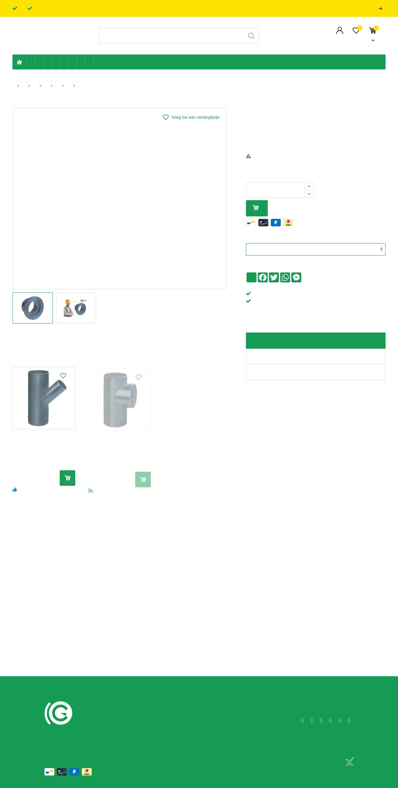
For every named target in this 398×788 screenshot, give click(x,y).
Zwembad (90, 61)
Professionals (381, 8)
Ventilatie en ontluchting (64, 61)
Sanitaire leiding (56, 61)
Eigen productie (31, 61)
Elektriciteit (73, 61)
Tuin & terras (48, 61)
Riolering (39, 61)
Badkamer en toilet (98, 61)
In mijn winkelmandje (255, 208)
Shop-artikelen (81, 61)
